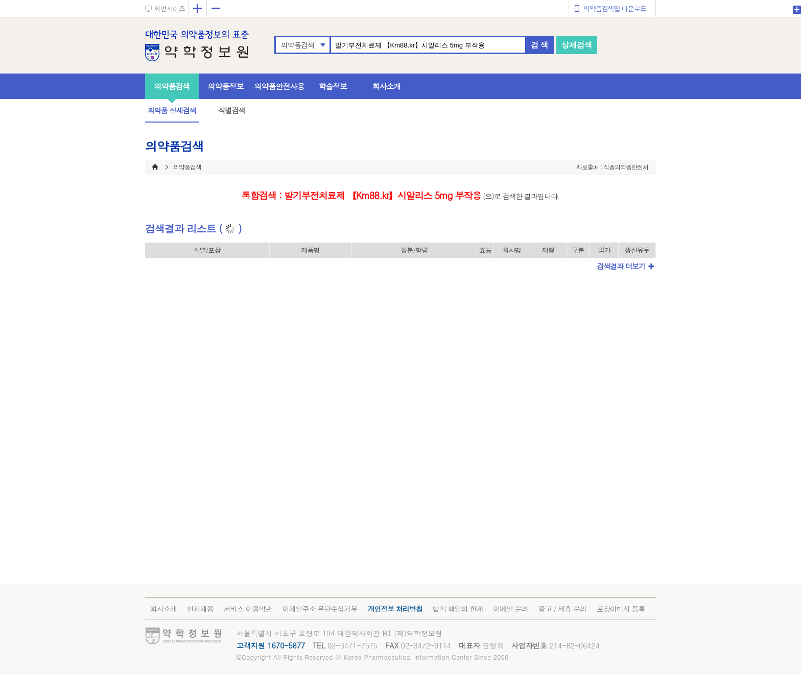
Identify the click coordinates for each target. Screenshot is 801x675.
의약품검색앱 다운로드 (614, 8)
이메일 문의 (510, 609)
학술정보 (333, 86)
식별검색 (231, 110)
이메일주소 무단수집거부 (320, 609)
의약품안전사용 (279, 86)
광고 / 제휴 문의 (562, 609)
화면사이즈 (169, 8)
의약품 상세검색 (172, 110)
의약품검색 (297, 45)
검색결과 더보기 (621, 266)
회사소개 (386, 86)
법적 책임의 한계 (458, 609)
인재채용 (200, 609)
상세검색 (576, 44)
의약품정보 (226, 86)
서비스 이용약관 (248, 609)
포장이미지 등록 (621, 609)
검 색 (539, 44)
